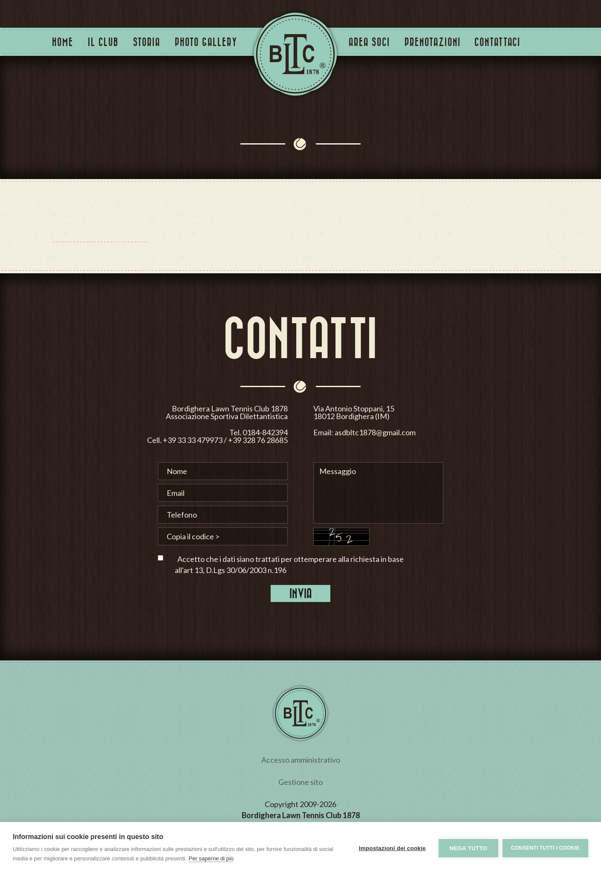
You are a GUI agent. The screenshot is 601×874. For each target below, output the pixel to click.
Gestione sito (300, 782)
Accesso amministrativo (300, 759)
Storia (146, 42)
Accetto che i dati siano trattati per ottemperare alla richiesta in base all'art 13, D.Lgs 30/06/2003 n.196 (289, 564)
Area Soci (369, 42)
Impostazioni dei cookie (392, 848)
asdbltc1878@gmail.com (483, 432)
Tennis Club (295, 54)
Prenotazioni (433, 42)
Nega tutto (468, 848)
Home (62, 42)
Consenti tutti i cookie (545, 848)
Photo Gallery (206, 42)
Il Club (103, 42)
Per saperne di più (211, 858)
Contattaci (497, 42)
